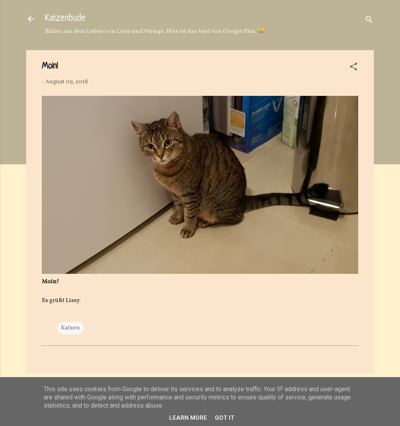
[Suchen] (369, 21)
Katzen (70, 328)
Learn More (188, 417)
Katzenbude (65, 18)
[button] (353, 68)
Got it (224, 417)
